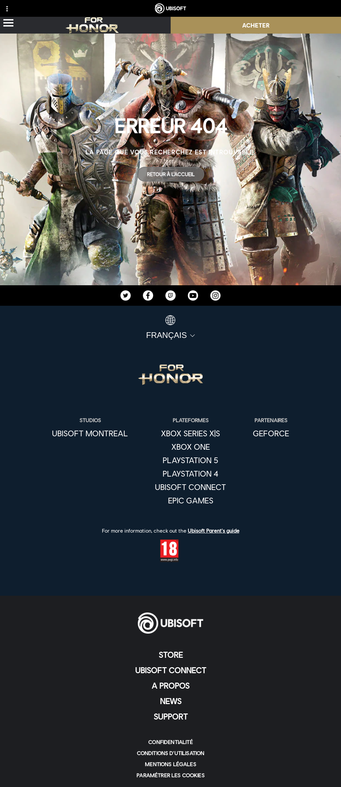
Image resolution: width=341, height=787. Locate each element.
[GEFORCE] (271, 433)
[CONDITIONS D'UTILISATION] (170, 753)
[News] (170, 701)
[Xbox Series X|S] (190, 433)
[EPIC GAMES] (190, 500)
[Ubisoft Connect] (190, 487)
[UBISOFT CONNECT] (170, 670)
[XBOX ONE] (190, 446)
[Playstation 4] (190, 473)
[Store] (170, 654)
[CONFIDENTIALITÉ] (170, 742)
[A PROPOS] (170, 685)
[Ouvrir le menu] (8, 23)
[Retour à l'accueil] (170, 174)
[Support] (170, 716)
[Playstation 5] (190, 460)
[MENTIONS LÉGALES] (170, 764)
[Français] (170, 327)
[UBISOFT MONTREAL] (90, 433)
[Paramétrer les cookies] (170, 775)
